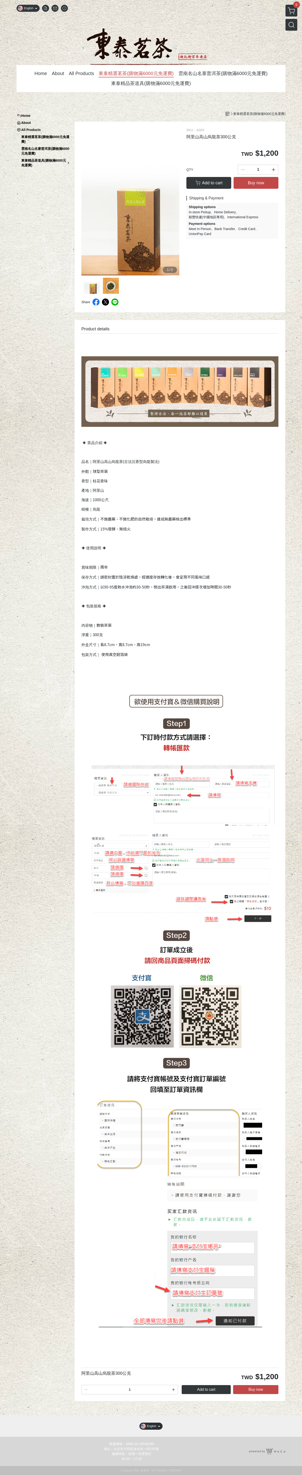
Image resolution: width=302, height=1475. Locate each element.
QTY (189, 170)
